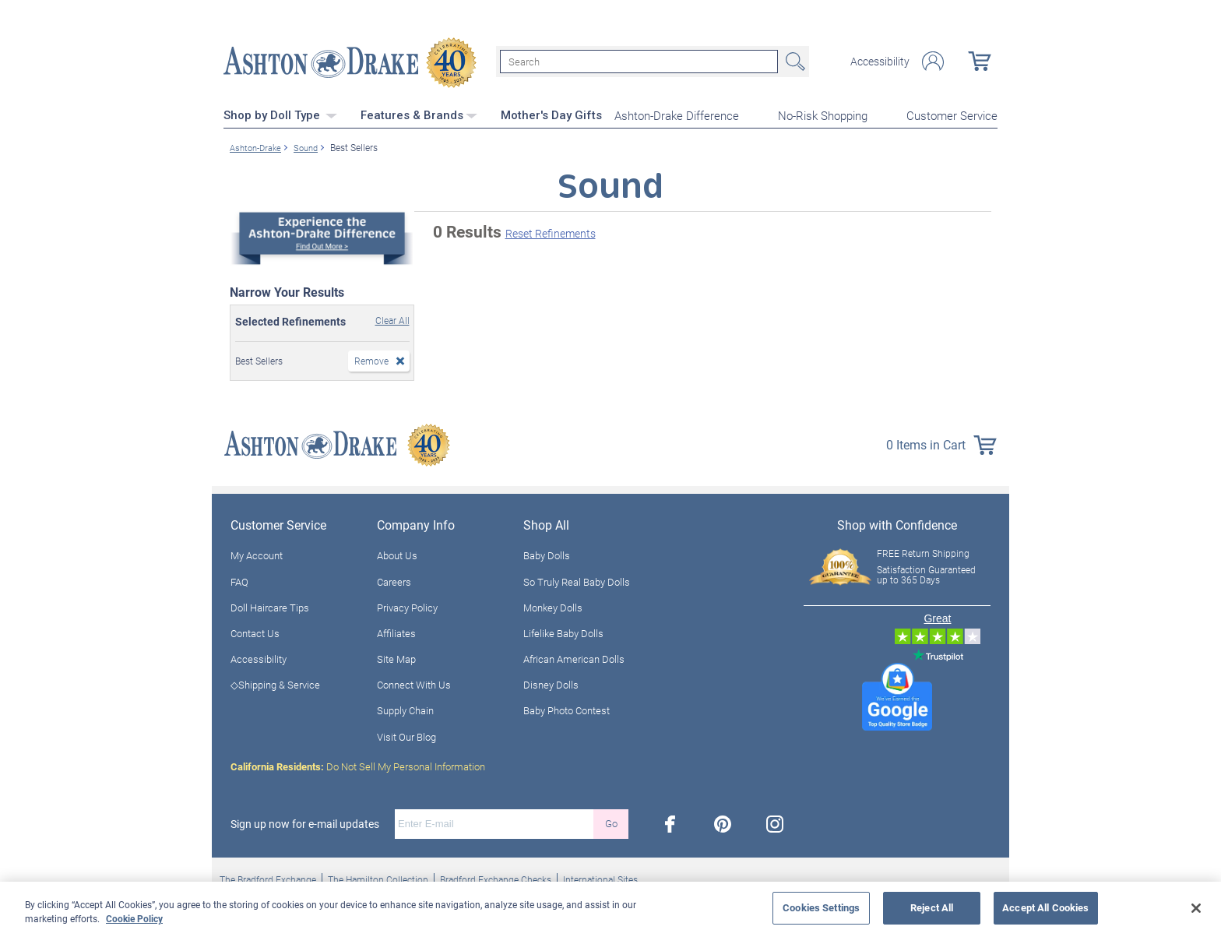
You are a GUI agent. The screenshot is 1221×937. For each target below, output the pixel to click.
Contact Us (255, 631)
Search (793, 60)
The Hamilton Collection (378, 877)
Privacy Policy (407, 605)
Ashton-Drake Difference (676, 114)
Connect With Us (414, 683)
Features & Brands (419, 113)
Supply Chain (405, 709)
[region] (610, 909)
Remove (371, 358)
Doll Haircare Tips (269, 605)
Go (611, 822)
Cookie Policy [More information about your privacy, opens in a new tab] (134, 918)
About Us (397, 554)
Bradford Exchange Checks (495, 877)
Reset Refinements (550, 231)
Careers (394, 579)
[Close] (1196, 908)
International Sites (600, 877)
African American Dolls (574, 657)
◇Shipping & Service (275, 683)
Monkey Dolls (552, 605)
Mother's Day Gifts (551, 113)
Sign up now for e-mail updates (304, 821)
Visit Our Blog (406, 734)
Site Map (396, 657)
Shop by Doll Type (280, 113)
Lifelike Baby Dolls (563, 631)
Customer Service (952, 114)
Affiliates (396, 631)
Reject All (931, 907)
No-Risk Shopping (822, 114)
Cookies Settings (821, 907)
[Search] (639, 60)
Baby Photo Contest (566, 709)
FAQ (239, 579)
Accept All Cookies (1045, 907)
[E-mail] (494, 822)
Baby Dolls (546, 554)
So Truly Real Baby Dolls (576, 579)
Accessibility (880, 60)
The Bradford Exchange (268, 877)
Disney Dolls (551, 683)
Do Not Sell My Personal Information (357, 764)
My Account (256, 554)
